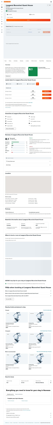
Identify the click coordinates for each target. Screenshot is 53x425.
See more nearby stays (47, 310)
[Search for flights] (1, 5)
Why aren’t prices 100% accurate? (28, 417)
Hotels (11, 422)
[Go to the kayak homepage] (7, 1)
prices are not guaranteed (26, 410)
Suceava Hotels (37, 422)
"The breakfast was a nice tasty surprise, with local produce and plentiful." (39, 143)
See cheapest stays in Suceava (46, 330)
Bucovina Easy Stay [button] (9, 343)
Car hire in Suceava (11, 400)
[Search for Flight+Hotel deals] (1, 12)
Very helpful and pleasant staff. (36, 141)
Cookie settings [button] (7, 107)
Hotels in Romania (21, 422)
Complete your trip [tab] (10, 394)
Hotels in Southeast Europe (29, 422)
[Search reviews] (29, 158)
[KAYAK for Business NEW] (1, 24)
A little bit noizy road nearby (35, 150)
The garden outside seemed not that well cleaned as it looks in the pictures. (40, 153)
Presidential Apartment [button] (10, 323)
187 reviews (14, 10)
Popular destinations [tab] (19, 394)
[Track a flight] (1, 19)
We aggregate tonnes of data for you (28, 415)
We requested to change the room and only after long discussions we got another (40, 149)
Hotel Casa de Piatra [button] (32, 343)
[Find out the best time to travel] (1, 21)
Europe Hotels (15, 422)
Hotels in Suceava (24, 400)
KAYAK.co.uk (7, 422)
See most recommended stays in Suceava (44, 351)
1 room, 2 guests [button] (10, 17)
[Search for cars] (1, 9)
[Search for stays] (1, 7)
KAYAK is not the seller (28, 413)
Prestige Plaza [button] (31, 323)
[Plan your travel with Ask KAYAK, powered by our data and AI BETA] (1, 15)
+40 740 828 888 (9, 9)
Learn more (30, 102)
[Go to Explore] (1, 17)
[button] (2, 1)
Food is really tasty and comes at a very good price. (39, 139)
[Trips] (1, 27)
